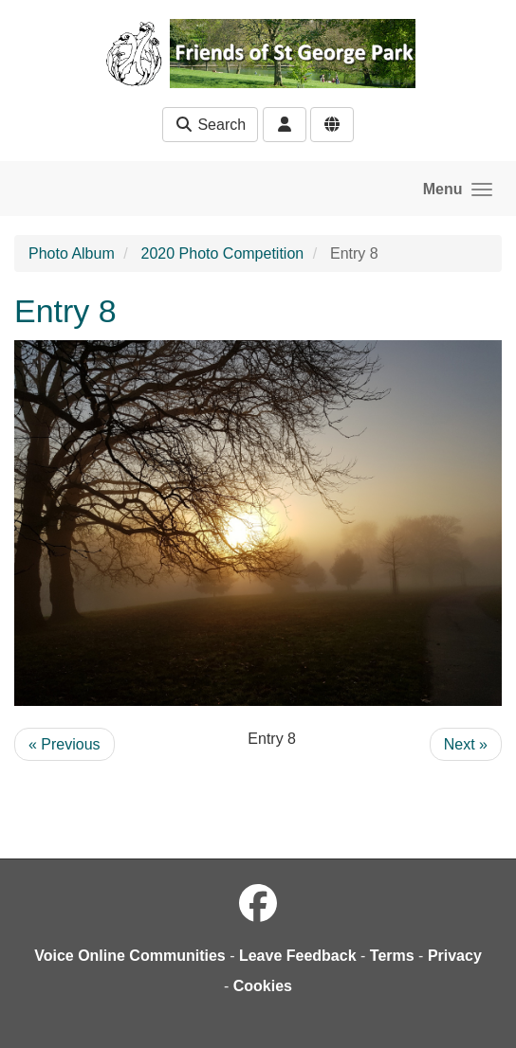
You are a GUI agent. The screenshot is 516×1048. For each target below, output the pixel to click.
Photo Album (71, 253)
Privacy (455, 956)
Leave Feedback (298, 956)
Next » (466, 744)
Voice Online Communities (130, 956)
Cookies (262, 986)
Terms (392, 956)
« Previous (64, 744)
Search (210, 125)
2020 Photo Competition (222, 253)
